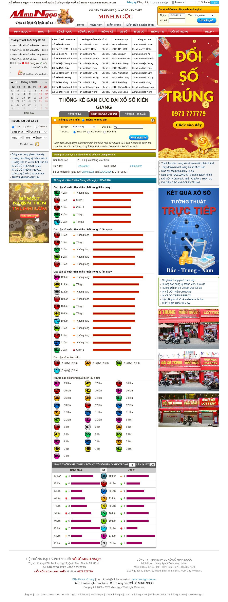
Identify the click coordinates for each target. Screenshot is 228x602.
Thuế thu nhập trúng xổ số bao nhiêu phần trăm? (187, 163)
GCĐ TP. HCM (119, 49)
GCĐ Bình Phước (121, 58)
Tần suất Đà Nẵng (87, 82)
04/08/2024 (136, 166)
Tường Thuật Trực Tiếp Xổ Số (28, 40)
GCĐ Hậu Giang (120, 63)
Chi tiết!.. (106, 44)
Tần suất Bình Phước (88, 58)
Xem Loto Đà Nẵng (141, 82)
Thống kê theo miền (67, 119)
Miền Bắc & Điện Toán (140, 24)
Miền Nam (96, 24)
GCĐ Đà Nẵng (119, 82)
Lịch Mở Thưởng (40, 67)
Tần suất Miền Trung (88, 77)
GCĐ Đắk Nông (120, 92)
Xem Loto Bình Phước (143, 58)
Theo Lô (79, 131)
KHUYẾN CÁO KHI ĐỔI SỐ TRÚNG (180, 182)
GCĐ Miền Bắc (119, 68)
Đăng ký (132, 2)
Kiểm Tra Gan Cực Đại (104, 113)
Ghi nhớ (203, 2)
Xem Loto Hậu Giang (142, 63)
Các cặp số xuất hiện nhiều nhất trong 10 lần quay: (83, 229)
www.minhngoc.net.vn (144, 579)
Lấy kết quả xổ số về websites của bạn (183, 299)
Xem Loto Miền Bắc (142, 68)
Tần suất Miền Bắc (87, 68)
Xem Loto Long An (141, 54)
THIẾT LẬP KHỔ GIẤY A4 (25, 177)
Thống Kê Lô (73, 113)
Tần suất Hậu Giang (88, 63)
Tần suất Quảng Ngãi (88, 87)
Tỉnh (27, 126)
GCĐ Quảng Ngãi (121, 87)
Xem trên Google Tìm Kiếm (91, 583)
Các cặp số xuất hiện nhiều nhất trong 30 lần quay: (83, 271)
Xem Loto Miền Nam (142, 44)
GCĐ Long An (119, 54)
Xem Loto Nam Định (142, 73)
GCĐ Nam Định (120, 73)
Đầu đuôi (40, 126)
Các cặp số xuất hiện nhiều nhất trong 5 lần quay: (82, 187)
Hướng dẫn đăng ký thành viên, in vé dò (183, 284)
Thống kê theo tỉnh (94, 119)
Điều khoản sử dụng (83, 579)
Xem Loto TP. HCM (141, 49)
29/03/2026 (88, 171)
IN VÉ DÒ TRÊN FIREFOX (26, 169)
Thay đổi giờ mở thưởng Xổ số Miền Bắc (183, 167)
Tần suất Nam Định (87, 73)
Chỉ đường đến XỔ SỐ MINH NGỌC (132, 583)
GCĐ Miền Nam (120, 44)
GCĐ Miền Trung (120, 77)
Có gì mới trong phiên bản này (28, 154)
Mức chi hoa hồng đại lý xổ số (177, 171)
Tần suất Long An (87, 54)
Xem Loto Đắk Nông (142, 92)
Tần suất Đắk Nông (87, 92)
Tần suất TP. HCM (87, 49)
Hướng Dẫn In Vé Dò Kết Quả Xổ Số (182, 287)
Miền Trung (114, 24)
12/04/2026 (105, 171)
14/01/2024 (83, 166)
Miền (16, 126)
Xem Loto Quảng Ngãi (143, 87)
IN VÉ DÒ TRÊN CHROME (26, 166)
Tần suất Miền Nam (88, 44)
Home (80, 24)
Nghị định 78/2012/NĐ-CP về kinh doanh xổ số (186, 174)
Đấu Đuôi (94, 131)
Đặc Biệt (109, 131)
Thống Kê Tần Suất (134, 113)
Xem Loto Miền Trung (142, 77)
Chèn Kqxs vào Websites (33, 72)
